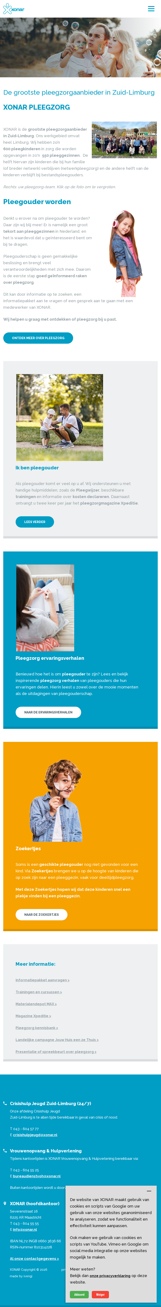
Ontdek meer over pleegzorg (38, 338)
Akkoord (79, 1294)
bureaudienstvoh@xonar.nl (37, 1176)
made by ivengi (21, 1276)
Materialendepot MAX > (36, 1004)
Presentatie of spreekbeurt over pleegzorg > (56, 1052)
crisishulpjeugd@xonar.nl (35, 1135)
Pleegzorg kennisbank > (37, 1028)
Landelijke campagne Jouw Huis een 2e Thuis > (57, 1040)
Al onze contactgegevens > (34, 1259)
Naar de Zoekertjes (41, 914)
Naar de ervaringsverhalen (48, 712)
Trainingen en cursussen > (39, 992)
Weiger (100, 1294)
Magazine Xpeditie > (33, 1016)
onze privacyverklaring (110, 1276)
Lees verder (34, 522)
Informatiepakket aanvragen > (43, 980)
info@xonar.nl (25, 1230)
